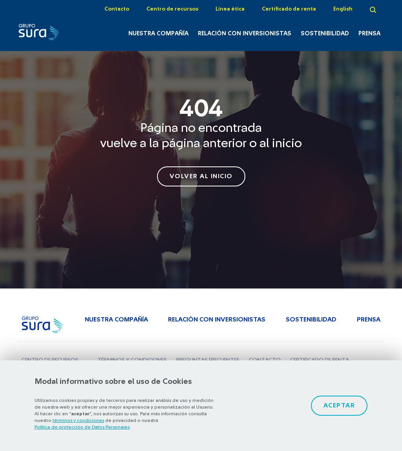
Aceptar (339, 405)
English (343, 9)
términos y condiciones (78, 420)
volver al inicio (201, 176)
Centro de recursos (172, 9)
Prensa (369, 34)
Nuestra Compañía (158, 34)
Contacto (116, 9)
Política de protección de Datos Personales (82, 427)
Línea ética (230, 9)
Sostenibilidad (325, 34)
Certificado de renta (289, 9)
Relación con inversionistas (244, 34)
